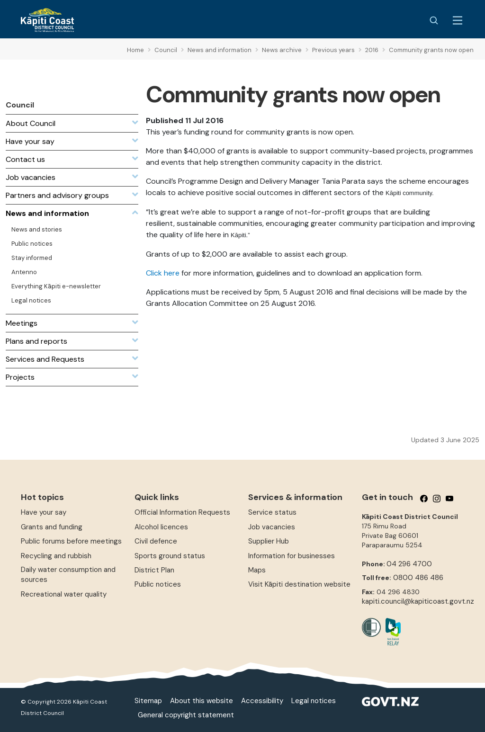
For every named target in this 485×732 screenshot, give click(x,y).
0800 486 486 (418, 577)
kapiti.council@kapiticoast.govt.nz (418, 601)
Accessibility (262, 700)
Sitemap (148, 700)
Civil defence (156, 541)
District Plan (154, 570)
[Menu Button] (457, 20)
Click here (163, 273)
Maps (257, 570)
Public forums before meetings (71, 541)
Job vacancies (271, 527)
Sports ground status (170, 556)
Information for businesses (291, 556)
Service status (272, 512)
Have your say (43, 512)
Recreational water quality (64, 594)
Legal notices (313, 700)
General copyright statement (186, 715)
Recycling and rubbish (56, 556)
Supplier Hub (268, 541)
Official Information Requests (182, 512)
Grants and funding (51, 527)
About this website (201, 700)
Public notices (158, 584)
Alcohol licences (161, 527)
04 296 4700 (409, 564)
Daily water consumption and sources (68, 574)
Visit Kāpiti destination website (299, 584)
